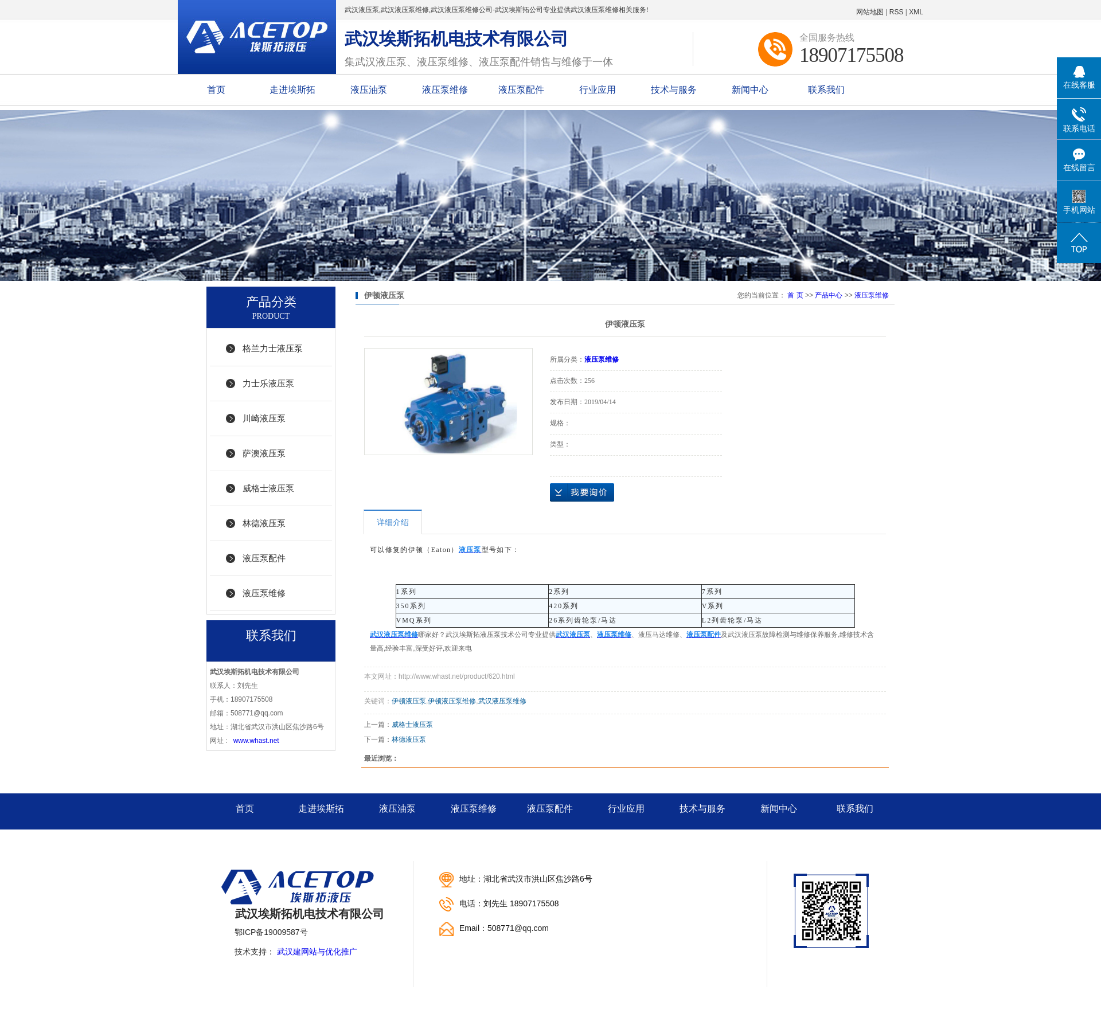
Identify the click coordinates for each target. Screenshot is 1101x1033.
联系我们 (826, 90)
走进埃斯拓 (292, 90)
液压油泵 (368, 90)
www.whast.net (256, 741)
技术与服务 (674, 90)
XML (916, 12)
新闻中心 (750, 90)
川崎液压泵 (264, 418)
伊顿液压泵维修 (452, 701)
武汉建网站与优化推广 (317, 951)
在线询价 (582, 492)
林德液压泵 (264, 523)
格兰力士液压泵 (273, 348)
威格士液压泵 (268, 488)
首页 (216, 90)
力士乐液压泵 (268, 383)
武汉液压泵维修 (502, 701)
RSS (896, 12)
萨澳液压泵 (264, 453)
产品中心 (828, 295)
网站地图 (870, 12)
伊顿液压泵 (409, 701)
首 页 (795, 295)
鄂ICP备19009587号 (271, 932)
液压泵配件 (521, 90)
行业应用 (597, 90)
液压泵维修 (445, 90)
